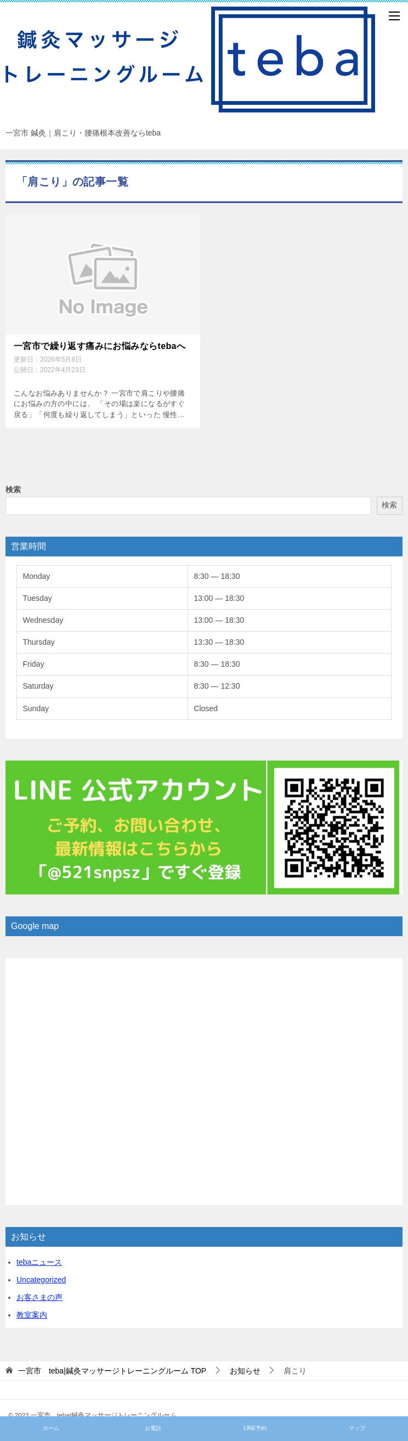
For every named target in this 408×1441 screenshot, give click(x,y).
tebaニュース (39, 1262)
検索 (13, 489)
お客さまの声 (39, 1297)
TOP (112, 1370)
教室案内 (31, 1314)
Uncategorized (41, 1279)
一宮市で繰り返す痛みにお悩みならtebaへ (99, 346)
